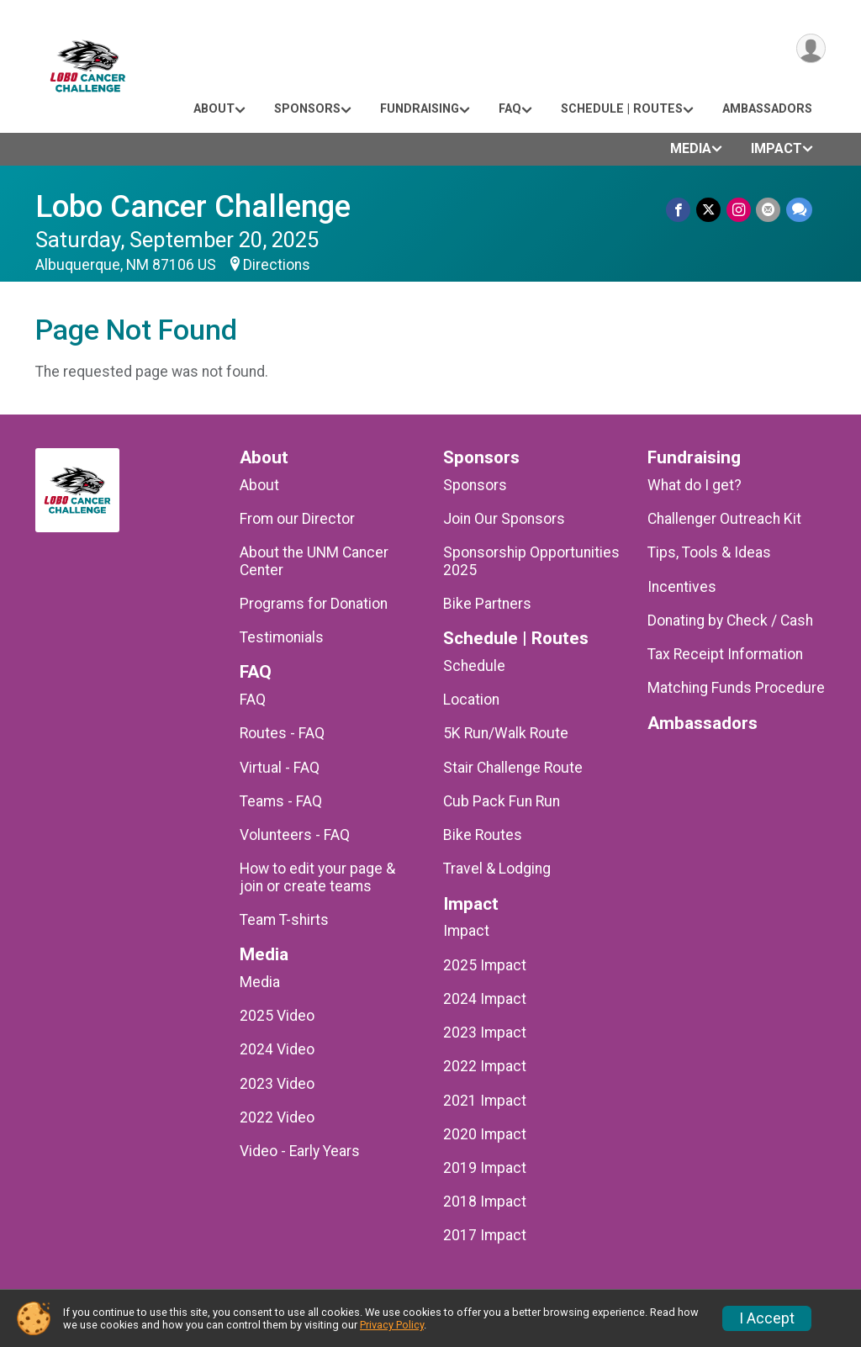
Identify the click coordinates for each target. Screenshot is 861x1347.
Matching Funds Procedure (736, 687)
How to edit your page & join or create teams (317, 877)
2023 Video (277, 1083)
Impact (776, 148)
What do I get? (694, 485)
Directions (276, 264)
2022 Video (277, 1117)
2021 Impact (484, 1100)
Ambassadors (767, 109)
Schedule (474, 666)
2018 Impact (484, 1201)
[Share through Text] (799, 210)
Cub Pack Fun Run (501, 801)
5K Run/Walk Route (505, 733)
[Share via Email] (769, 210)
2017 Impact (484, 1235)
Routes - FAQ (282, 733)
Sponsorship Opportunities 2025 (531, 561)
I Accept (767, 1318)
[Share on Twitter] (710, 210)
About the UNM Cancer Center (314, 561)
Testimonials (282, 637)
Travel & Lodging (497, 868)
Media (690, 148)
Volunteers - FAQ (295, 835)
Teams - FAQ (281, 801)
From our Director (297, 518)
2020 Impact (484, 1134)
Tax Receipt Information (725, 654)
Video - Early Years (300, 1151)
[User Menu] (810, 49)
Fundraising (419, 109)
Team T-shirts (284, 919)
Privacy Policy (392, 1324)
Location (471, 699)
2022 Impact (484, 1066)
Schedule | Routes (622, 109)
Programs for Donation (314, 603)
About (214, 109)
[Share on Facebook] (680, 210)
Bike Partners (487, 603)
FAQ (510, 109)
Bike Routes (482, 835)
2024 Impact (484, 998)
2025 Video (277, 1015)
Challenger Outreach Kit (724, 518)
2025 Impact (484, 965)
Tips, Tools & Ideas (709, 552)
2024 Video (277, 1049)
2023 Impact (484, 1032)
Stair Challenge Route (513, 767)
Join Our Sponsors (504, 518)
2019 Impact (484, 1167)
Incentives (681, 586)
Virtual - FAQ (280, 767)
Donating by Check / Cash (730, 620)
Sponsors (307, 109)
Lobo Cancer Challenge (193, 206)
